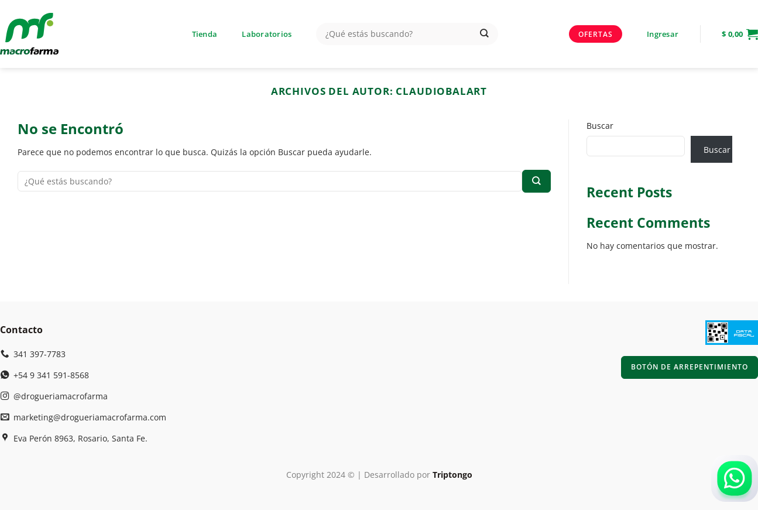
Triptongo (452, 474)
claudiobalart (441, 91)
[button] (662, 34)
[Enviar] (484, 34)
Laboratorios (266, 34)
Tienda (205, 34)
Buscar (599, 125)
